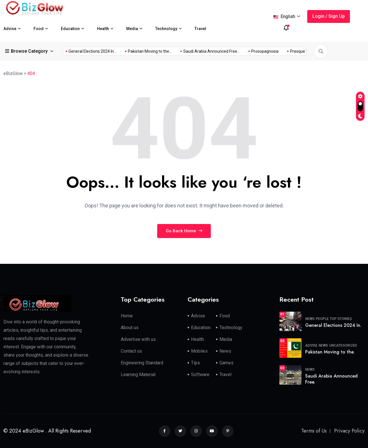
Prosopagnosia (147, 51)
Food (39, 28)
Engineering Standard (142, 363)
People (322, 319)
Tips (195, 363)
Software (200, 374)
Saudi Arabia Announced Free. (331, 379)
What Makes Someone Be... (229, 51)
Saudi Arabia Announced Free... (94, 51)
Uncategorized (343, 345)
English (286, 16)
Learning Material (138, 374)
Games (226, 363)
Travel (200, 28)
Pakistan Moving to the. (330, 352)
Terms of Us (314, 431)
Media (132, 28)
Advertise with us (138, 339)
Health (103, 28)
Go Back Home (184, 230)
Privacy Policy (349, 431)
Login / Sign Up (328, 16)
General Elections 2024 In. (333, 325)
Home (127, 316)
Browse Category (27, 51)
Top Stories (341, 319)
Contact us (131, 351)
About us (130, 327)
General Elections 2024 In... (290, 51)
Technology (166, 28)
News (225, 351)
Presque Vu (183, 51)
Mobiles (199, 351)
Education (70, 28)
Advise (9, 28)
